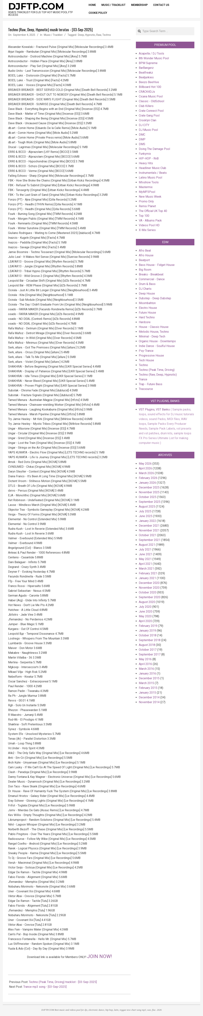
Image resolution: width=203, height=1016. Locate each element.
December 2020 (149, 583)
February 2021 (148, 573)
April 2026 (145, 468)
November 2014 (149, 702)
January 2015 (147, 692)
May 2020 (145, 616)
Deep (81, 34)
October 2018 (147, 635)
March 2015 (146, 683)
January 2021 (147, 578)
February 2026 (148, 478)
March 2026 (146, 473)
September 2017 (149, 654)
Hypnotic (90, 34)
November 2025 (149, 492)
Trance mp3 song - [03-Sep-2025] (45, 986)
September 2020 (149, 597)
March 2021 (146, 568)
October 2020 (147, 592)
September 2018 (149, 640)
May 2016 (145, 659)
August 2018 (147, 645)
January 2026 (147, 482)
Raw (98, 34)
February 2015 (148, 688)
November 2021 (149, 530)
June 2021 (145, 554)
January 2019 (147, 630)
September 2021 (149, 540)
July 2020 (145, 606)
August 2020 (147, 602)
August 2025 (147, 506)
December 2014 (149, 697)
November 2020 (149, 587)
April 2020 (145, 621)
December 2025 (149, 487)
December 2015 (149, 678)
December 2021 (149, 525)
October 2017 (147, 649)
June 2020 (145, 611)
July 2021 (145, 549)
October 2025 (147, 497)
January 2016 (147, 673)
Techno (106, 34)
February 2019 (148, 626)
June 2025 (145, 516)
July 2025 (145, 511)
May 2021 (145, 559)
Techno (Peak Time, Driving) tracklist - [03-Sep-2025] (63, 982)
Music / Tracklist (53, 34)
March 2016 (146, 668)
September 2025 (149, 502)
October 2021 (147, 535)
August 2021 (147, 544)
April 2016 (145, 664)
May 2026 (145, 463)
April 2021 (145, 564)
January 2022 (147, 521)
